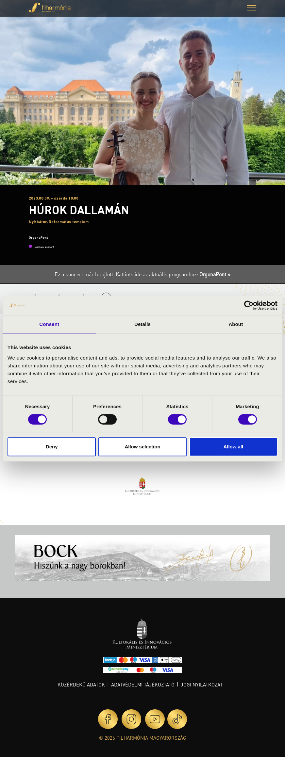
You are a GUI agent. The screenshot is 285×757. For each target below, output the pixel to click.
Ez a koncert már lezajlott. (85, 274)
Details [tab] (142, 324)
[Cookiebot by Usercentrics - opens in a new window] (248, 305)
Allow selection (142, 446)
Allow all (233, 446)
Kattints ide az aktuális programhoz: (173, 274)
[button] (251, 8)
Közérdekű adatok (81, 684)
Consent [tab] (49, 324)
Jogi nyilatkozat (202, 684)
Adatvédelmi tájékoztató (143, 684)
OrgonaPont (38, 237)
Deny (52, 446)
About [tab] (235, 324)
